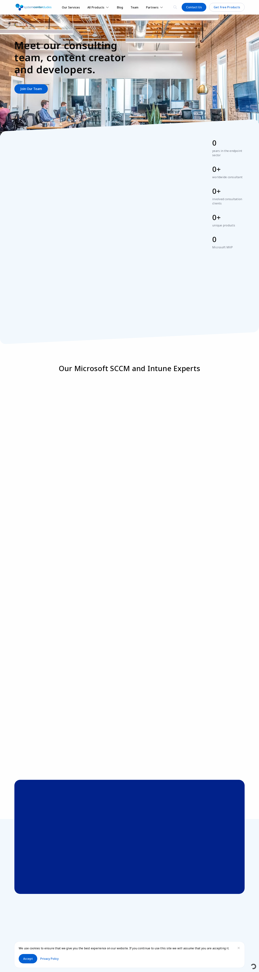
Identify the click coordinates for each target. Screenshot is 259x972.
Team (135, 7)
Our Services (71, 7)
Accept (28, 959)
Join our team (31, 89)
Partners (152, 7)
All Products (95, 7)
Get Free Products (227, 7)
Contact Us (194, 7)
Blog (120, 7)
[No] (238, 948)
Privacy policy (49, 959)
